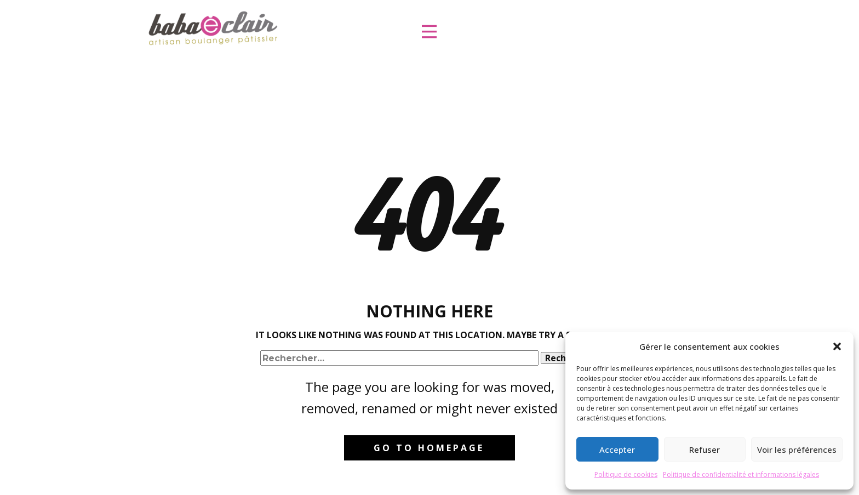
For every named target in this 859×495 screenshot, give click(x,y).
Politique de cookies (625, 474)
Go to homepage (429, 448)
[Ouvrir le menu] (429, 31)
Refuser (704, 449)
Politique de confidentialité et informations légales (741, 474)
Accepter (617, 449)
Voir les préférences (797, 449)
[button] (837, 346)
